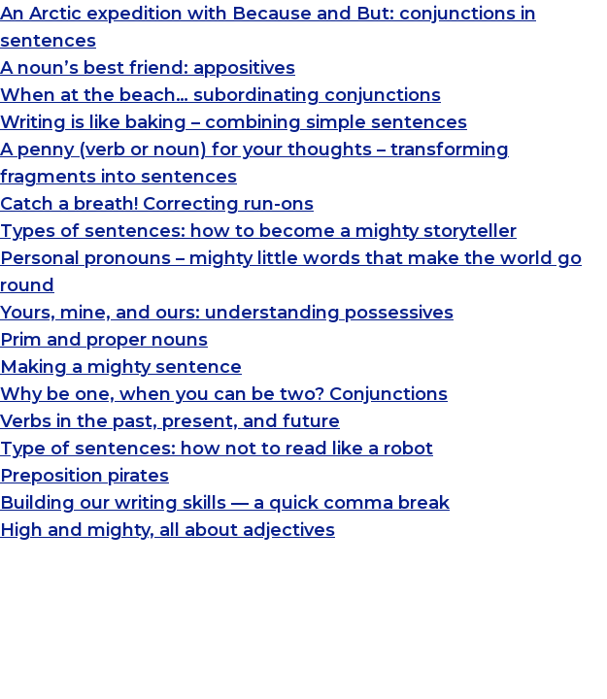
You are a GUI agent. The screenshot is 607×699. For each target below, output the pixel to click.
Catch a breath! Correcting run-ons (157, 204)
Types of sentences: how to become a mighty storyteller (258, 231)
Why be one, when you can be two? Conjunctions (224, 394)
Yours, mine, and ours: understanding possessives (227, 312)
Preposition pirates (84, 475)
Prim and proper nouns (104, 339)
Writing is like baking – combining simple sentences (233, 122)
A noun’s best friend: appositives (147, 68)
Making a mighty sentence (121, 367)
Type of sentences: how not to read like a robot (216, 448)
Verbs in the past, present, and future (170, 421)
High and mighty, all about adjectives (167, 530)
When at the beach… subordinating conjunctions (220, 95)
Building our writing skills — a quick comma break (225, 503)
